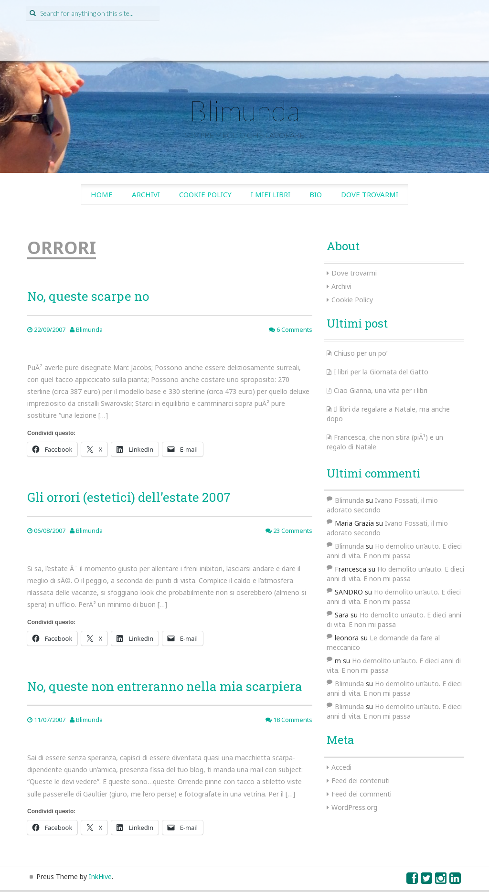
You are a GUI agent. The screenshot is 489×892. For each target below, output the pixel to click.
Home (102, 194)
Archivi (146, 194)
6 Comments (290, 329)
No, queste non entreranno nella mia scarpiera (164, 686)
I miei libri (270, 194)
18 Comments (289, 719)
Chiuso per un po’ (360, 353)
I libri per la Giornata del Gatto (381, 371)
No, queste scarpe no (88, 296)
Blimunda (244, 110)
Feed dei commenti (361, 793)
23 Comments (289, 530)
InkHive (100, 876)
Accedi (341, 767)
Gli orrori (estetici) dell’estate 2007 (129, 497)
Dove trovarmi (369, 194)
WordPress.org (354, 807)
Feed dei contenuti (360, 780)
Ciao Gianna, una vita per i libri (380, 390)
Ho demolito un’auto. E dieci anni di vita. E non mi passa (394, 551)
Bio (315, 194)
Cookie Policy (205, 194)
